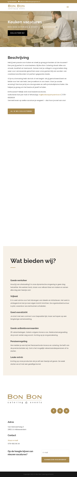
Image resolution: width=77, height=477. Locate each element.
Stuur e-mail (13, 440)
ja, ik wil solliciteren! (21, 111)
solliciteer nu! (17, 33)
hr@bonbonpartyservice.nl (50, 95)
